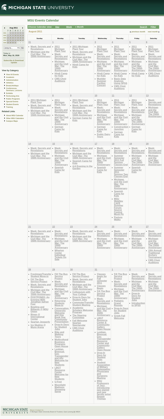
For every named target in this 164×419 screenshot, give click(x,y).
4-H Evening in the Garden (82, 167)
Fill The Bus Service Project (39, 280)
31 (8, 33)
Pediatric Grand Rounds (119, 303)
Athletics (9, 83)
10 (15, 35)
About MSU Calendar (14, 116)
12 (20, 35)
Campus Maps (12, 121)
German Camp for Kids (60, 129)
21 (8, 40)
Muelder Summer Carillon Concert (101, 82)
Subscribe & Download (14, 60)
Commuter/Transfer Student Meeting (83, 303)
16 (13, 38)
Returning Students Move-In (60, 303)
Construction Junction (121, 127)
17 (15, 38)
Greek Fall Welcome (119, 316)
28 (8, 42)
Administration (12, 80)
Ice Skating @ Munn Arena (38, 326)
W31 (4, 33)
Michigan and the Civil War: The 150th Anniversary (41, 54)
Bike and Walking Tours (59, 334)
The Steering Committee (79, 316)
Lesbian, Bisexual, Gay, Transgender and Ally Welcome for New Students (61, 357)
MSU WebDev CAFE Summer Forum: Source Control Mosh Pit (119, 206)
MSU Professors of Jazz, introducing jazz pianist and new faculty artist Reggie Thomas (104, 390)
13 (23, 35)
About (32, 410)
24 (15, 40)
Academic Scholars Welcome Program (82, 310)
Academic (10, 77)
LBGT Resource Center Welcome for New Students (61, 373)
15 (10, 38)
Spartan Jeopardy (40, 322)
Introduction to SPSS (138, 304)
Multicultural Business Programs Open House (61, 343)
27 (23, 40)
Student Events (12, 104)
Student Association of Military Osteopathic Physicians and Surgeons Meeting (103, 370)
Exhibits (9, 93)
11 (18, 35)
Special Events (12, 102)
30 (13, 42)
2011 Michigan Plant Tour (60, 48)
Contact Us (39, 410)
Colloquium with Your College (81, 293)
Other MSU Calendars (15, 118)
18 (18, 38)
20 (23, 38)
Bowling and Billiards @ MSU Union (39, 309)
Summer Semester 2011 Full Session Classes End (121, 160)
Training (9, 107)
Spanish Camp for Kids (60, 169)
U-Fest (58, 381)
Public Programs (13, 99)
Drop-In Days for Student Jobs (62, 326)
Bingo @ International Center (37, 316)
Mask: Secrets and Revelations (41, 47)
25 (18, 40)
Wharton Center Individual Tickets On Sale (60, 255)
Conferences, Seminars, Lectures (14, 89)
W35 (4, 42)
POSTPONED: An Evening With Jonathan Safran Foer (40, 300)
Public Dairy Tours (103, 135)
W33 (4, 38)
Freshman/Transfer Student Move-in (41, 275)
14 (8, 38)
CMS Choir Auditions (60, 79)
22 (10, 40)
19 (20, 38)
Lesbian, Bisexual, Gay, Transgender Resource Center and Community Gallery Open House (104, 341)
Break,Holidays (12, 86)
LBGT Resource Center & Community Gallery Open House (103, 324)
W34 (4, 40)
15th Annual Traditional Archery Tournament (154, 254)
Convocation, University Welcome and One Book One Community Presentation (62, 315)
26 (20, 40)
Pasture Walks (118, 218)
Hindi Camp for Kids (61, 74)
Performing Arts (12, 96)
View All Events (12, 75)
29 (10, 42)
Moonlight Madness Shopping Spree (60, 388)
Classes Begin (101, 287)
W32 (4, 35)
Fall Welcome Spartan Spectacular (79, 322)
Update (14, 62)
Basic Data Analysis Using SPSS (120, 81)
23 (13, 40)
